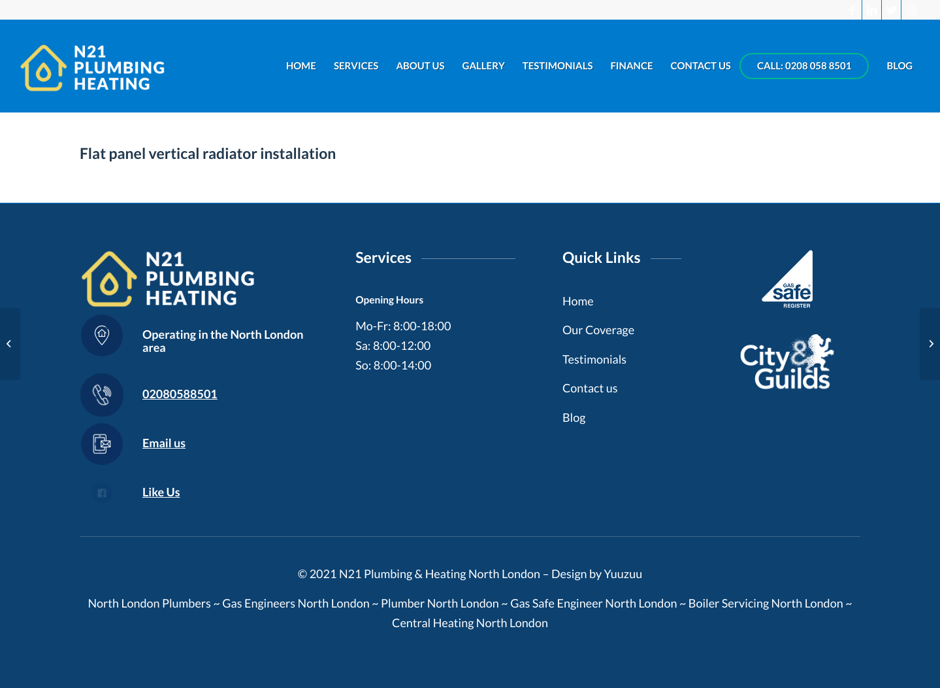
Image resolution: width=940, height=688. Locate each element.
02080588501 (180, 394)
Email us (164, 443)
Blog (573, 417)
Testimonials (594, 359)
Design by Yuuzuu (596, 573)
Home (578, 301)
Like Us (161, 492)
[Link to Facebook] (852, 10)
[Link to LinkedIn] (871, 10)
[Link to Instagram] (911, 10)
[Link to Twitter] (891, 10)
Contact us (590, 388)
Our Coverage (598, 329)
